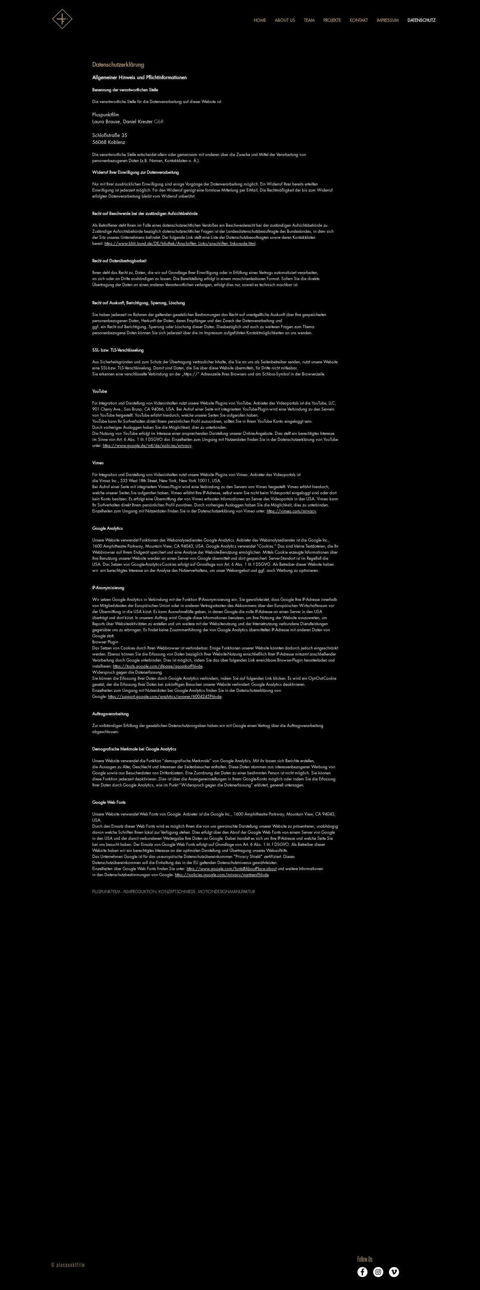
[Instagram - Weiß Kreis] (378, 1272)
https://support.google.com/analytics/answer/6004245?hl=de (164, 696)
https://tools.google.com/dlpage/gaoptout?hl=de (157, 666)
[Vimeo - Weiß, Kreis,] (394, 1272)
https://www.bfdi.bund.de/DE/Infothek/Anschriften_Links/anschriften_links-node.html (179, 243)
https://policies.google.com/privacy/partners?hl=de (222, 874)
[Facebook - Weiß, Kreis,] (362, 1272)
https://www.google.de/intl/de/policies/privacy (147, 445)
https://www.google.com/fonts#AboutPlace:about (231, 868)
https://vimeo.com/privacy (291, 511)
